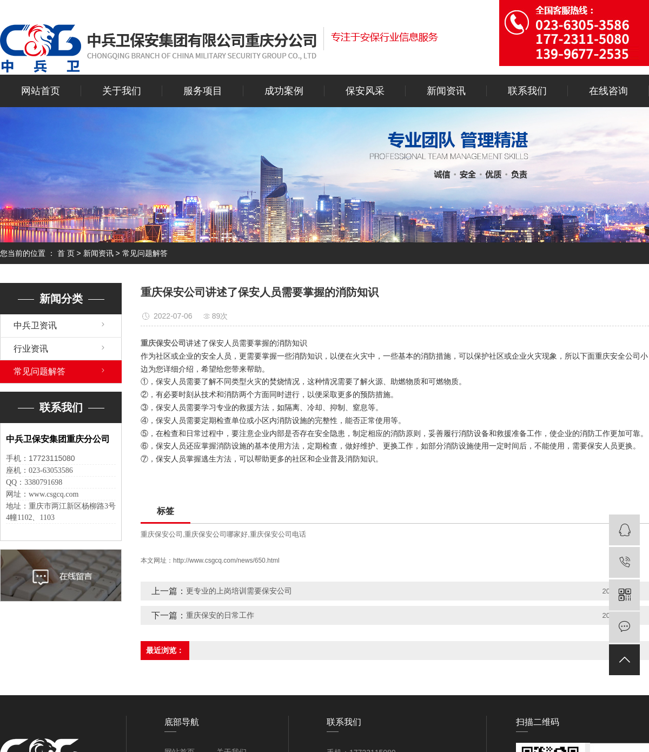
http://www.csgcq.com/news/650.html (226, 560)
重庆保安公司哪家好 (216, 534)
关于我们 (121, 90)
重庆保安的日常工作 (220, 615)
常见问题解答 (145, 253)
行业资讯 (31, 348)
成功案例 (283, 90)
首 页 (66, 253)
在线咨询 (608, 90)
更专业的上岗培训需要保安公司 (239, 590)
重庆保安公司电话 (278, 534)
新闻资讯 (446, 90)
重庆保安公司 (162, 534)
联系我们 (527, 90)
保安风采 (365, 90)
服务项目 (202, 90)
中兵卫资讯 (35, 325)
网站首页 (40, 90)
